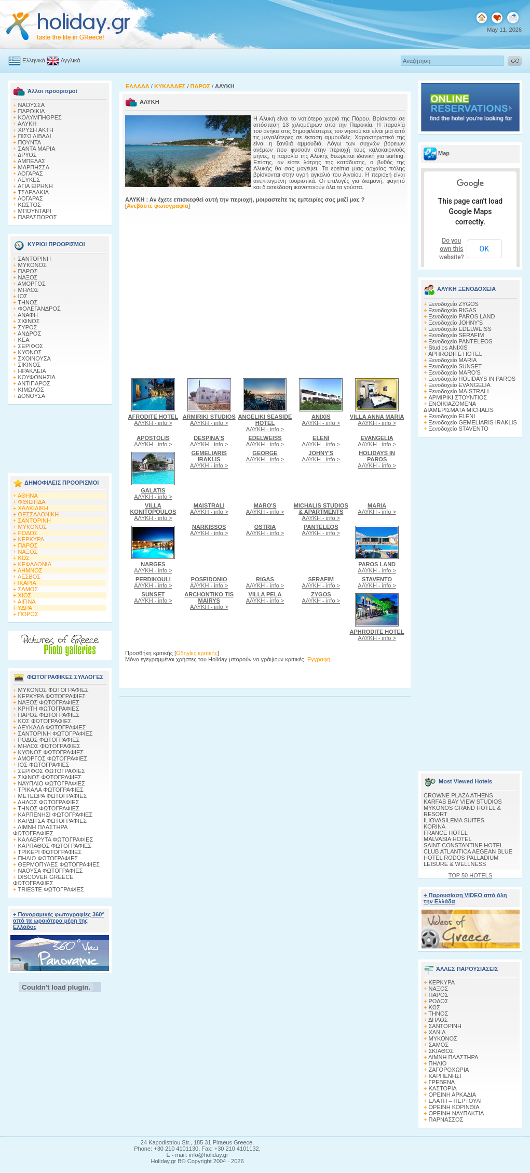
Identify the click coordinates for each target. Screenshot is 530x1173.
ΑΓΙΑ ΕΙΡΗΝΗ (35, 186)
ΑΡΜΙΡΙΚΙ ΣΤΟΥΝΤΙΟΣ (458, 397)
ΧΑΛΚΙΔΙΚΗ (33, 508)
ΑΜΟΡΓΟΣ (32, 284)
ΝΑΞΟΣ (28, 277)
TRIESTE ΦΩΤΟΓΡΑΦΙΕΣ (51, 889)
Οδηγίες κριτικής (197, 653)
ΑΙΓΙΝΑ (27, 601)
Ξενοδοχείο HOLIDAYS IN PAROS (472, 379)
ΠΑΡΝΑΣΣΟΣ (446, 1119)
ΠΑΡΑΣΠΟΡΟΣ (37, 217)
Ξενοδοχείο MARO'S (455, 372)
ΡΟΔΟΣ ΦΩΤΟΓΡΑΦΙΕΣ (49, 740)
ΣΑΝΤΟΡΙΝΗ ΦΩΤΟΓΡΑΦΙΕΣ (55, 733)
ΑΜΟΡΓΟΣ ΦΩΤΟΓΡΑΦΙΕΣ (53, 758)
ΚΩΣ (24, 558)
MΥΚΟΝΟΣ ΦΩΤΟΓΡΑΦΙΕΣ (53, 690)
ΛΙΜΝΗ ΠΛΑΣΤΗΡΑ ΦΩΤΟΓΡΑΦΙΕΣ (40, 830)
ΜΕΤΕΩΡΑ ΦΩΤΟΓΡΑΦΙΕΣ (52, 796)
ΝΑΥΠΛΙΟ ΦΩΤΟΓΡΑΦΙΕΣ (51, 783)
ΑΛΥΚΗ (27, 124)
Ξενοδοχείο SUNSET (455, 366)
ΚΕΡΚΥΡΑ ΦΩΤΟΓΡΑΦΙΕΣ (52, 696)
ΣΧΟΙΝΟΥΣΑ (34, 358)
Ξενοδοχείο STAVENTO (458, 428)
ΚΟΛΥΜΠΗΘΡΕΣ (40, 117)
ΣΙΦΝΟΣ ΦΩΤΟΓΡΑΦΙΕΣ (50, 777)
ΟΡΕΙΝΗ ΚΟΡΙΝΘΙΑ (454, 1107)
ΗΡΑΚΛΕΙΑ (32, 371)
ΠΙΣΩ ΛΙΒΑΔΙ (34, 136)
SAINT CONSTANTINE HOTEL (463, 845)
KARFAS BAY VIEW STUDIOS (463, 801)
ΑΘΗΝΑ (28, 495)
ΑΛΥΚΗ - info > (153, 420)
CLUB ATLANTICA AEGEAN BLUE (468, 851)
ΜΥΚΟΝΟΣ (32, 265)
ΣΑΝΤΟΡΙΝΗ (34, 259)
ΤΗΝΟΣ (27, 302)
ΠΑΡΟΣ (28, 271)
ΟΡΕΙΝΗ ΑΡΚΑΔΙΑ (453, 1094)
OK (484, 249)
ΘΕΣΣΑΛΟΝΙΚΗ (38, 514)
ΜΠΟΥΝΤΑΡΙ (34, 211)
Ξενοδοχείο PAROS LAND (462, 316)
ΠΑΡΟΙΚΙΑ (31, 111)
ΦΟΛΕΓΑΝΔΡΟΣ (39, 308)
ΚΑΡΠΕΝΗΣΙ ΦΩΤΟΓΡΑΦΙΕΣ (55, 814)
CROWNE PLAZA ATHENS (458, 795)
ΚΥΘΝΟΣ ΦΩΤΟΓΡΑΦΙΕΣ (51, 752)
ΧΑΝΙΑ (437, 1032)
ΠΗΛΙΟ (438, 1063)
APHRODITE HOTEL (455, 354)
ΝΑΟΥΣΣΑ (31, 105)
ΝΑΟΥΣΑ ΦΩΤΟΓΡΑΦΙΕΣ (50, 871)
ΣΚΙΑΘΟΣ (441, 1051)
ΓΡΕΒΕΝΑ (442, 1082)
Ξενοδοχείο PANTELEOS (461, 341)
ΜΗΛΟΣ (28, 290)
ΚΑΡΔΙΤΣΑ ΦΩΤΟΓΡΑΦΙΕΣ (52, 821)
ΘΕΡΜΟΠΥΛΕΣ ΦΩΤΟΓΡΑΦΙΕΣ (59, 864)
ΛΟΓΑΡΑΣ (30, 173)
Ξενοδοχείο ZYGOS (454, 304)
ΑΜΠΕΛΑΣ (31, 161)
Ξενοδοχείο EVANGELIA (460, 385)
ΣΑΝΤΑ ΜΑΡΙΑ (37, 148)
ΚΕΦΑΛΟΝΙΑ (34, 564)
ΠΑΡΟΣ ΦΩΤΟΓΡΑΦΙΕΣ (49, 715)
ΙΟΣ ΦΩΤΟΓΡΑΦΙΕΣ (44, 765)
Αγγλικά (70, 60)
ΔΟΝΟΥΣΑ (31, 396)
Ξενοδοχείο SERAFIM (456, 335)
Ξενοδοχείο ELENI (452, 416)
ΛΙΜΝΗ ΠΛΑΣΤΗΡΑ (453, 1057)
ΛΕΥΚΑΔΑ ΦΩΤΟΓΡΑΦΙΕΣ (52, 727)
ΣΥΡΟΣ (27, 327)
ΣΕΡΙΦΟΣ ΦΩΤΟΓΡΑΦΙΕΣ (51, 771)
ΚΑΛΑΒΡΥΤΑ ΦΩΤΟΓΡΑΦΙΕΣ (55, 839)
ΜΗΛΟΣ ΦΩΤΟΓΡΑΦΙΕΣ (49, 746)
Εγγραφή (318, 659)
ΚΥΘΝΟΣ (30, 352)
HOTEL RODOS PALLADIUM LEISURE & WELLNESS (461, 861)
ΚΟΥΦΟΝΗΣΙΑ (37, 377)
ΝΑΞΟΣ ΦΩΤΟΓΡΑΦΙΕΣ (49, 702)
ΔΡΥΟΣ (27, 155)
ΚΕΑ (24, 340)
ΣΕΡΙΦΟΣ (31, 346)
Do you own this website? (451, 249)
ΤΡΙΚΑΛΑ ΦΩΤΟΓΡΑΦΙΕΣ (51, 790)
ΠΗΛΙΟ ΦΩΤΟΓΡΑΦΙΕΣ (48, 858)
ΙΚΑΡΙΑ (27, 583)
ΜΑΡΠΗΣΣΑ (34, 167)
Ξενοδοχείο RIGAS (453, 310)
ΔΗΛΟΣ (438, 1020)
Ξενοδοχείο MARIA (453, 360)
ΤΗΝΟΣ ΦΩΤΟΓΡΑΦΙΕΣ (48, 808)
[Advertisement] (60, 435)
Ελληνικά (33, 60)
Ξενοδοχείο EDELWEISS (460, 329)
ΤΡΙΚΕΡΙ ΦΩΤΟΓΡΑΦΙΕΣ (49, 852)
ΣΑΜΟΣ (28, 589)
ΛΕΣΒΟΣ (29, 577)
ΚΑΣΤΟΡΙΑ (443, 1088)
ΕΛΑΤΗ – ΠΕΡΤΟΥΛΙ (455, 1101)
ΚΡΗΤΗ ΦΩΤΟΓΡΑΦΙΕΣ (48, 708)
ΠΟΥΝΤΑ (30, 142)
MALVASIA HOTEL (448, 839)
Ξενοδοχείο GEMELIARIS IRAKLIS (473, 422)
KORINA (434, 826)
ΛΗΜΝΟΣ (30, 570)
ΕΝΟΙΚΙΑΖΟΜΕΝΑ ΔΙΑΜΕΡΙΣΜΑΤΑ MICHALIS (459, 407)
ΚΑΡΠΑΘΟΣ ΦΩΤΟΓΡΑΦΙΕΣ (55, 846)
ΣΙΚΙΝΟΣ (29, 365)
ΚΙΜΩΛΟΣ (31, 389)
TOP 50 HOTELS (471, 875)
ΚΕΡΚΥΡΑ (31, 539)
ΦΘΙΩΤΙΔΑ (32, 502)
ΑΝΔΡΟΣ (29, 333)
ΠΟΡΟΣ (28, 614)
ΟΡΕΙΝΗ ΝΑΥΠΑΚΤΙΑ (456, 1113)
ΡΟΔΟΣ (28, 533)
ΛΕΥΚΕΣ (29, 180)
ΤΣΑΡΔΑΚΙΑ (33, 192)
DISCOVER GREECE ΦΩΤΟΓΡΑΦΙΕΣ (43, 880)
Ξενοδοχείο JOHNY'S (456, 322)
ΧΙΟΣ (25, 595)
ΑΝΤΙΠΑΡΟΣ (34, 383)
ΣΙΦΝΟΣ (29, 321)
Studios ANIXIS (448, 347)
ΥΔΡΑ (25, 608)
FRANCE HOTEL (446, 833)
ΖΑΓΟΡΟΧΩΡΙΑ (449, 1070)
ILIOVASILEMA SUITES (454, 820)
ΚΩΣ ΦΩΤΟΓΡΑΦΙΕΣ (45, 721)
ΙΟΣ (23, 296)
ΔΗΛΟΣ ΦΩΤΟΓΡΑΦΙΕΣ (48, 802)
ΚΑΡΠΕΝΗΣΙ (445, 1076)
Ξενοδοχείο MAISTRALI (459, 391)
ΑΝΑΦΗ (28, 315)
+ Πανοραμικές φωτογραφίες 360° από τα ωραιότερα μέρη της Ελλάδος (58, 920)
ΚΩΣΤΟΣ (29, 205)
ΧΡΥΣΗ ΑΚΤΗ (36, 130)
